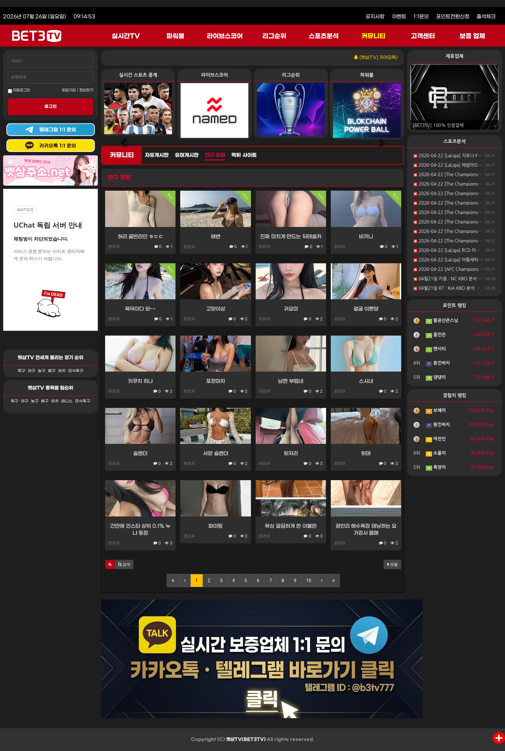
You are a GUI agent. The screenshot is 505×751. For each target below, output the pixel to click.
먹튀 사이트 (243, 155)
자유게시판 (157, 155)
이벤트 (399, 17)
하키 (62, 371)
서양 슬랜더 (215, 453)
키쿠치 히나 (140, 381)
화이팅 (215, 526)
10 (308, 580)
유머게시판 (187, 155)
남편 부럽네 (290, 381)
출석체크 (486, 17)
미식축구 (75, 371)
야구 (31, 371)
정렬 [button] (392, 564)
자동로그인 (19, 90)
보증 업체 (472, 36)
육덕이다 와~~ (140, 309)
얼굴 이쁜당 (366, 309)
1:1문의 (421, 17)
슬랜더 (140, 453)
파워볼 (175, 36)
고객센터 (423, 36)
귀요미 (291, 309)
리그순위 (274, 36)
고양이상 (215, 309)
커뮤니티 (373, 36)
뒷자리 (291, 453)
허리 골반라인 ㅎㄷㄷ (140, 237)
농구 (41, 371)
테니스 (67, 401)
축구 (21, 371)
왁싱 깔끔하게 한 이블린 (290, 526)
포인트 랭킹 (454, 305)
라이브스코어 (225, 36)
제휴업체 (454, 56)
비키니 (366, 237)
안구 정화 (215, 155)
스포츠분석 (324, 36)
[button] (110, 564)
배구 (52, 371)
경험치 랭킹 (454, 395)
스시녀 (366, 381)
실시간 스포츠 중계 (138, 75)
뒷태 (366, 453)
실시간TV (126, 36)
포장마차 (215, 381)
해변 (215, 237)
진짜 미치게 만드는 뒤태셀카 (290, 237)
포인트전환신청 (452, 17)
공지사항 (374, 17)
